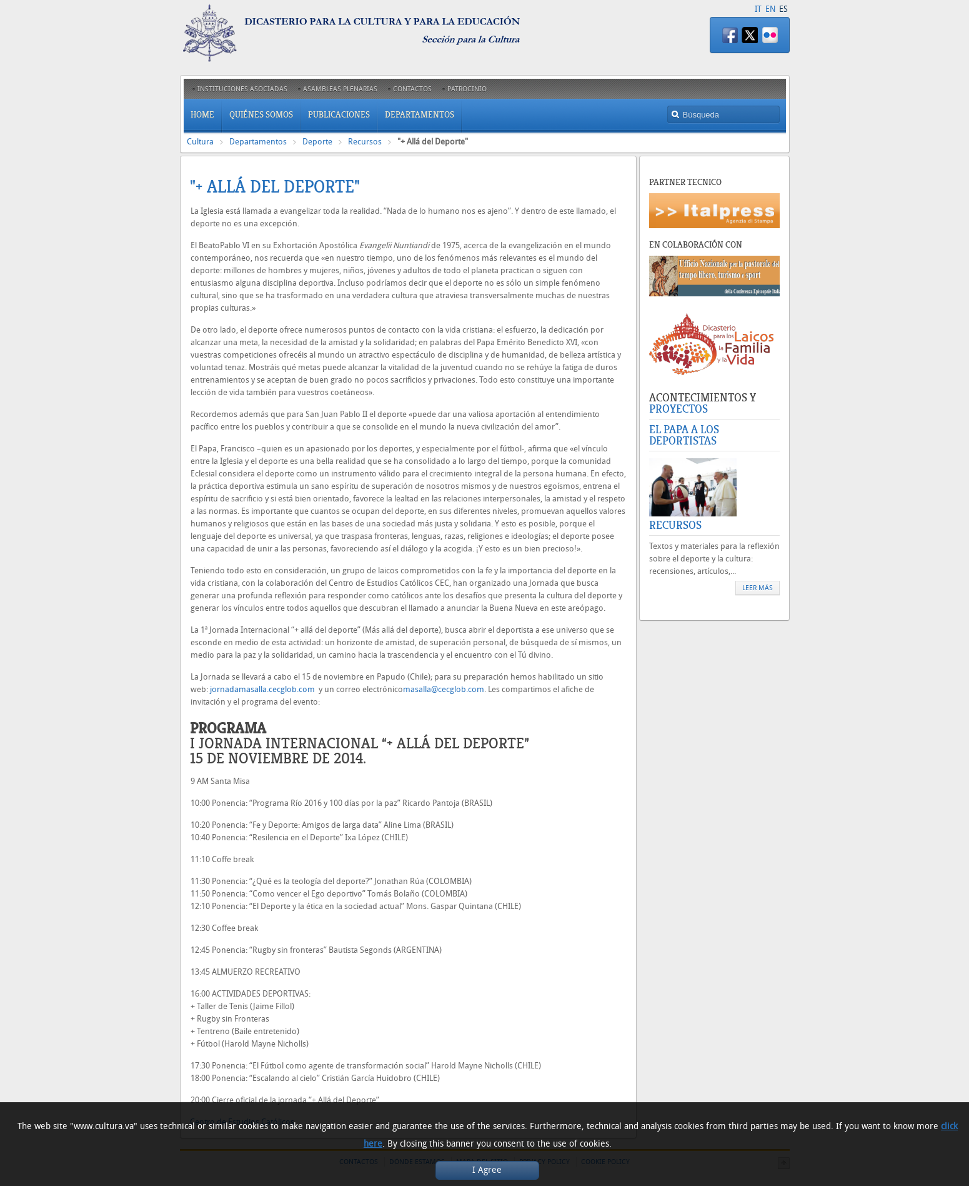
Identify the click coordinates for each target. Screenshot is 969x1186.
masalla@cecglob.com (443, 689)
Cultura (200, 141)
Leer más (757, 588)
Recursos (365, 141)
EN (770, 9)
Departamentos (258, 141)
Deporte (317, 141)
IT (758, 9)
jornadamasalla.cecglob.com (262, 689)
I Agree (487, 1170)
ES (783, 9)
